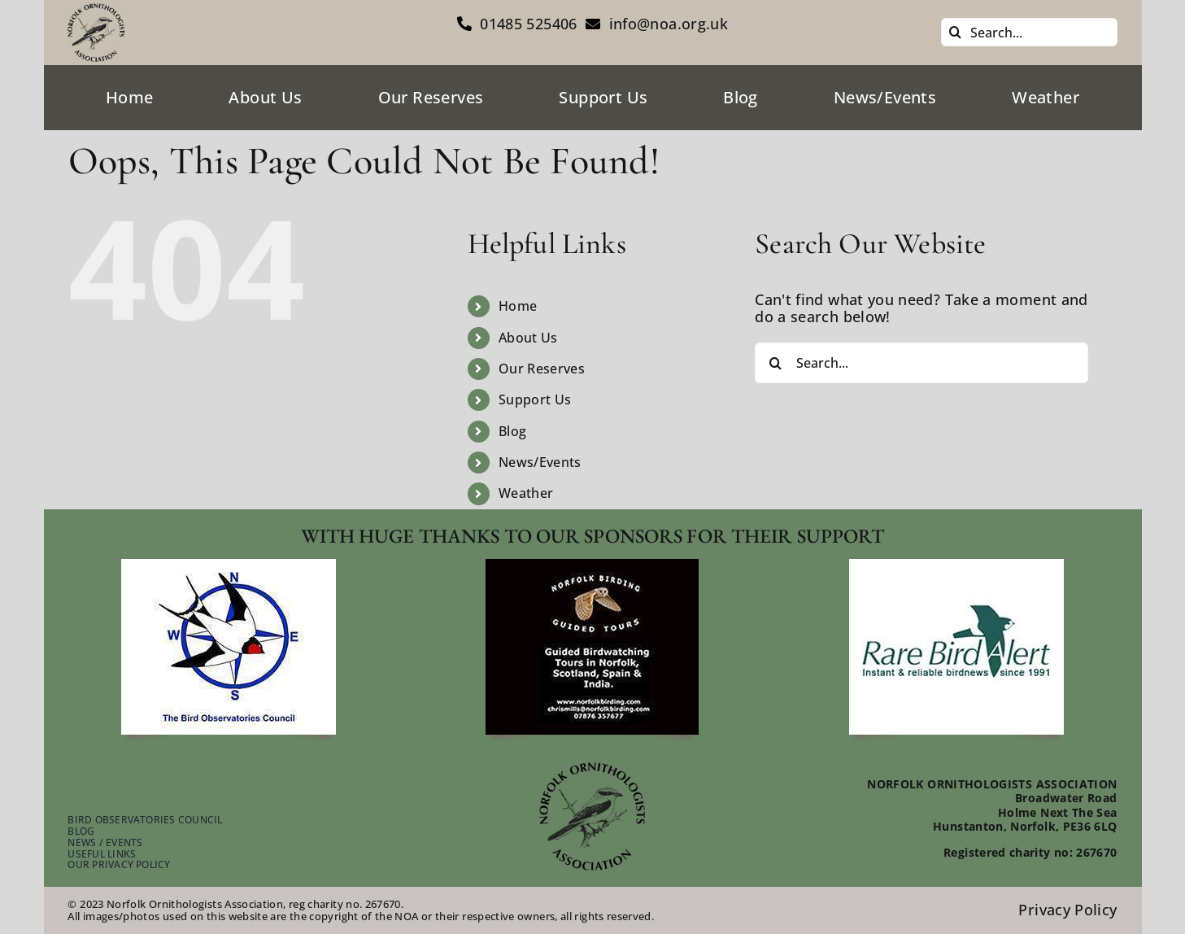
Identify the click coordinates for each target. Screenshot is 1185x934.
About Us (528, 338)
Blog (512, 431)
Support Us (535, 399)
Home (518, 306)
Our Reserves (542, 369)
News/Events (540, 462)
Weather (526, 493)
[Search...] (1029, 32)
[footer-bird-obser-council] (228, 566)
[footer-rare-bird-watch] (956, 566)
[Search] (955, 32)
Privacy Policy (1067, 909)
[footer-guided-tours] (592, 566)
